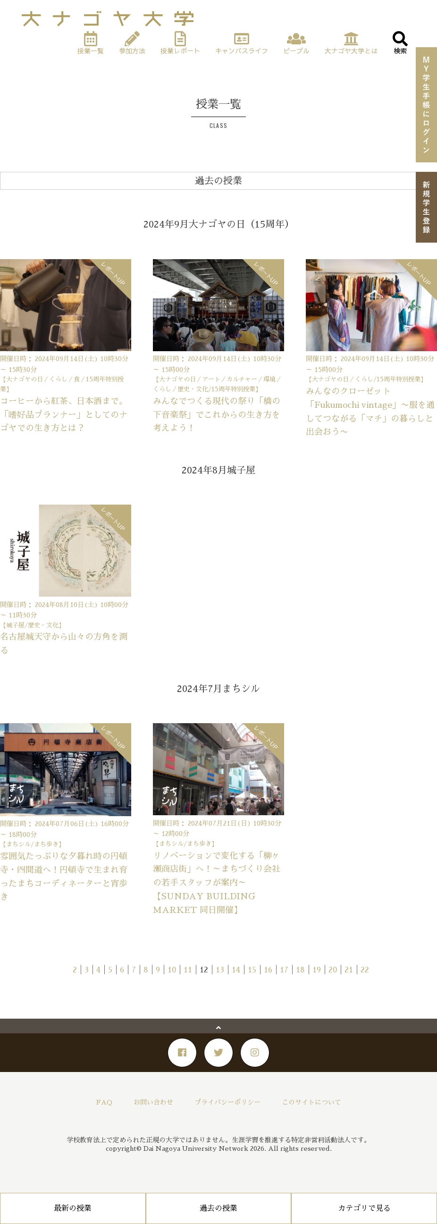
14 (236, 970)
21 (349, 970)
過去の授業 (218, 1208)
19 (316, 970)
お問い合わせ (153, 1102)
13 (220, 970)
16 (268, 970)
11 (188, 970)
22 (365, 970)
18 (300, 970)
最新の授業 (73, 1208)
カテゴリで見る (364, 1208)
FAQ (104, 1102)
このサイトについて (311, 1102)
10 (172, 970)
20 (332, 970)
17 (284, 970)
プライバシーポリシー (227, 1102)
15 (252, 970)
